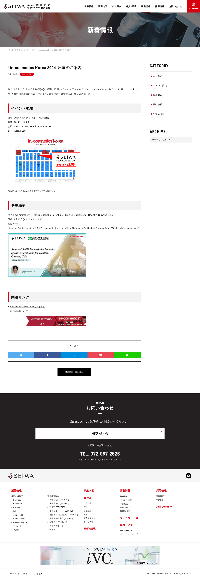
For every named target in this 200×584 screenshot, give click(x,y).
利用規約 (39, 578)
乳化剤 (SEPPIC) (57, 512)
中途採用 (160, 504)
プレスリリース (129, 523)
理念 (86, 511)
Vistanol (17, 531)
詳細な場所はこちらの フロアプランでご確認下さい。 (37, 190)
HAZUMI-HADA (20, 527)
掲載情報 (156, 104)
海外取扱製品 (53, 501)
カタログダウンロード (57, 531)
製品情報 (89, 6)
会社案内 (116, 6)
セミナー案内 (126, 535)
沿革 (86, 519)
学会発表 (156, 94)
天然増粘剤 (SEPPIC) (59, 508)
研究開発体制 (90, 523)
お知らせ (156, 76)
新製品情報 (158, 113)
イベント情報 (159, 85)
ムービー (51, 534)
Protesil (16, 512)
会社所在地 (89, 526)
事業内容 (103, 6)
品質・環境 (131, 6)
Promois (17, 504)
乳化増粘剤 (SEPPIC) (59, 504)
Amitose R (18, 519)
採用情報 (159, 6)
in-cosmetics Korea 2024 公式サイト (30, 310)
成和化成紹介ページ (20, 315)
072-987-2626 (105, 456)
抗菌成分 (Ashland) (58, 527)
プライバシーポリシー (20, 578)
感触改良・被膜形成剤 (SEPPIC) (64, 519)
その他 (16, 534)
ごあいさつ (89, 508)
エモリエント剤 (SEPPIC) (61, 516)
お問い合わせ (176, 6)
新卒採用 (160, 501)
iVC (15, 516)
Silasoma (17, 508)
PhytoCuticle (19, 523)
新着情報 (145, 6)
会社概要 (88, 515)
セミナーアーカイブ (129, 539)
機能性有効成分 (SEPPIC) (61, 523)
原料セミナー (128, 530)
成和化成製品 (17, 501)
